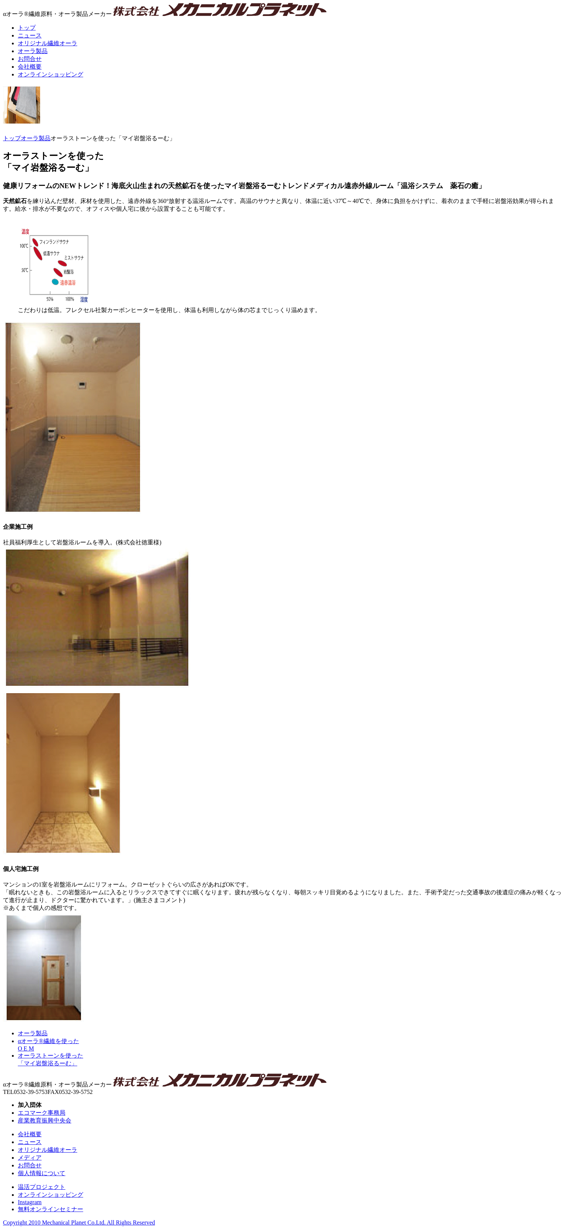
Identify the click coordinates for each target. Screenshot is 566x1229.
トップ (12, 138)
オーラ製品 (36, 138)
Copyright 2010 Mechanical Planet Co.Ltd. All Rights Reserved (79, 1222)
